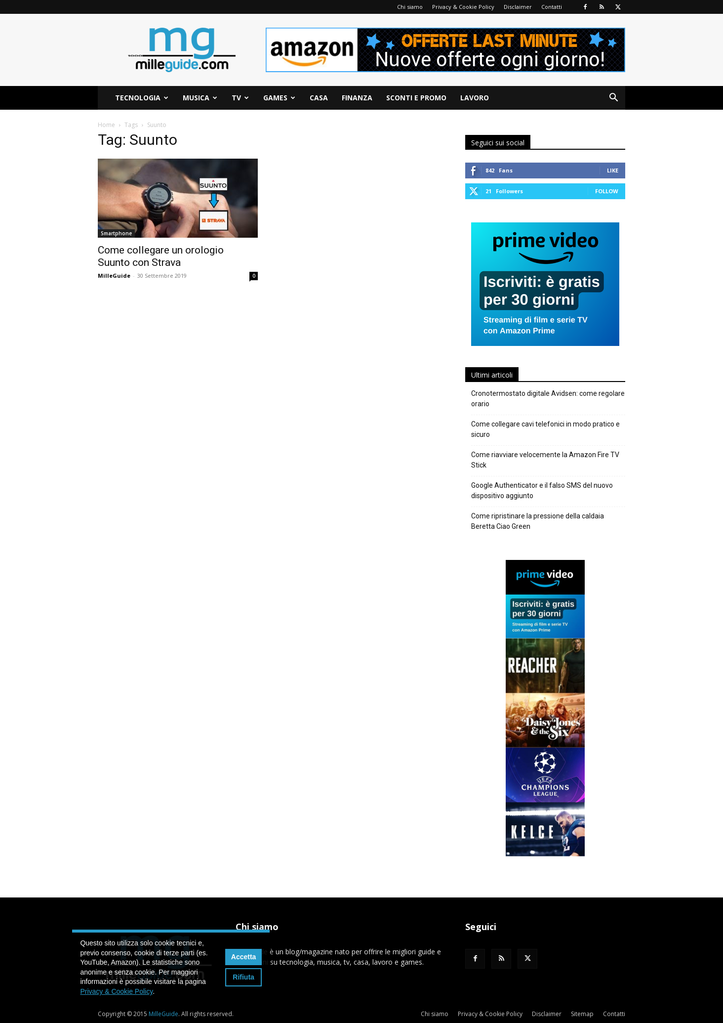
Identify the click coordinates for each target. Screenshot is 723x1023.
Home (106, 125)
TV (240, 97)
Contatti (551, 6)
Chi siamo (410, 6)
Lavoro (474, 97)
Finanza (357, 97)
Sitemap (582, 1014)
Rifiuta (243, 977)
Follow (606, 191)
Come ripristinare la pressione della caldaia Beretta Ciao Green (537, 521)
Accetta (243, 957)
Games (279, 97)
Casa (319, 97)
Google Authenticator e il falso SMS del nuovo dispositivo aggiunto (542, 490)
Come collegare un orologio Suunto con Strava (161, 256)
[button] (613, 98)
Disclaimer (518, 6)
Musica (200, 97)
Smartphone (116, 233)
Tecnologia (141, 97)
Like (612, 170)
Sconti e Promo (416, 97)
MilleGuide (114, 275)
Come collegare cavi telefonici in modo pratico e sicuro (545, 429)
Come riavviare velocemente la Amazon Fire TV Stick (545, 460)
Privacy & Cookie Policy (463, 6)
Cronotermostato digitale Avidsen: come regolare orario (548, 398)
